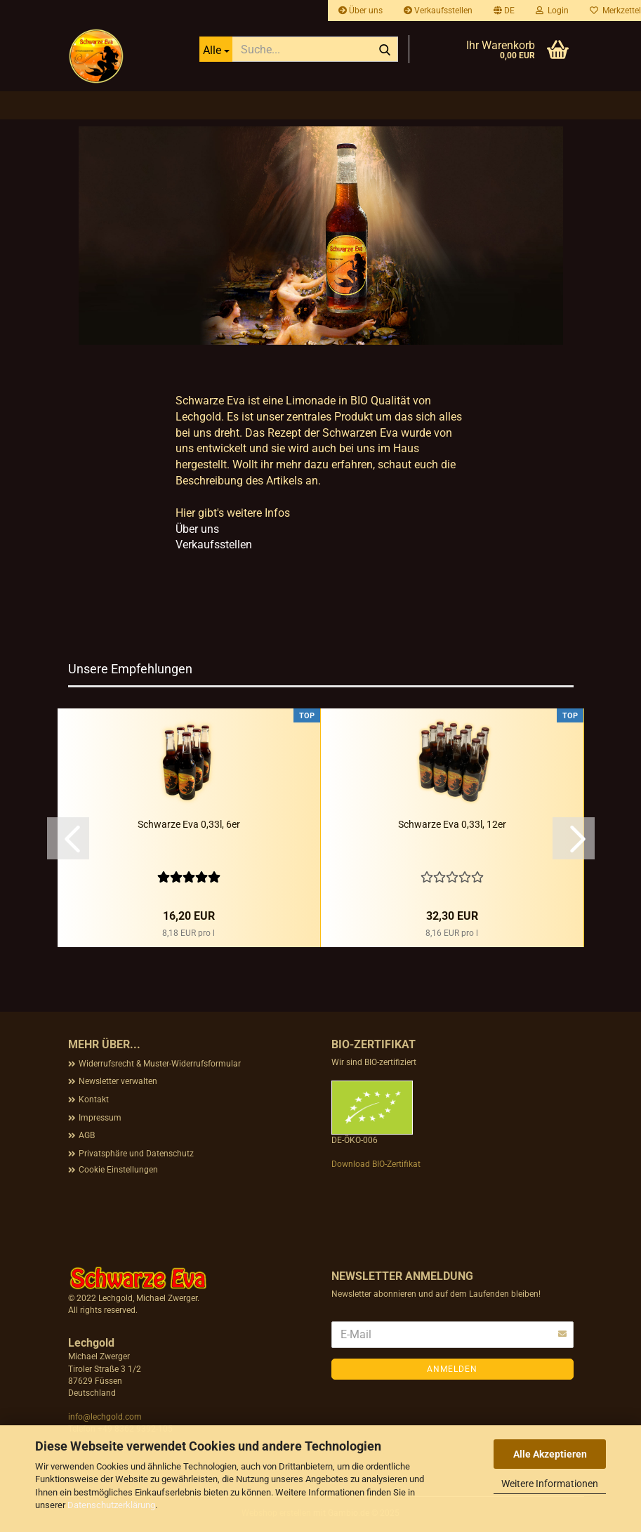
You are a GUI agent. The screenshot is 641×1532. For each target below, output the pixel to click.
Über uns (360, 10)
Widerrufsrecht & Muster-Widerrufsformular (160, 1064)
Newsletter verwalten (118, 1081)
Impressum (100, 1118)
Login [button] (552, 10)
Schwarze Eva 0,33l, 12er (452, 824)
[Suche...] (215, 49)
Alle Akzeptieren (550, 1454)
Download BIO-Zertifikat (376, 1164)
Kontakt (94, 1099)
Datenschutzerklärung (111, 1505)
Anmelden (452, 1369)
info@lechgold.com (105, 1417)
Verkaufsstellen (438, 10)
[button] (504, 10)
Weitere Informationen (549, 1483)
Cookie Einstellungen (118, 1170)
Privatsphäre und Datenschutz (136, 1153)
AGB (87, 1135)
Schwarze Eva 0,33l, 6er (189, 824)
